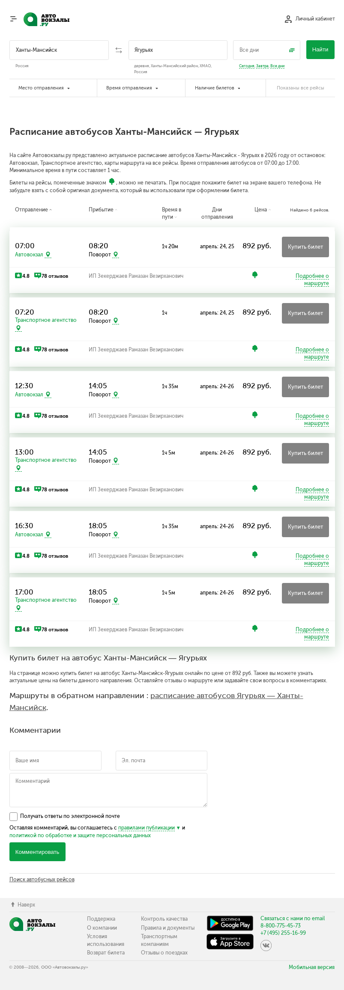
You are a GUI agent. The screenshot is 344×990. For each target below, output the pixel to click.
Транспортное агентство (46, 320)
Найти (320, 49)
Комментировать (37, 852)
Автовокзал (29, 255)
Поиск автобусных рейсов (42, 880)
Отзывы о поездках (164, 953)
